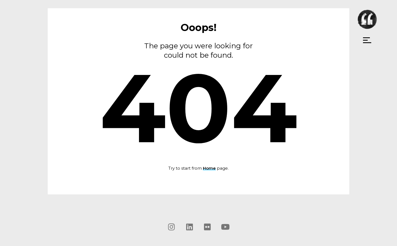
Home (209, 168)
